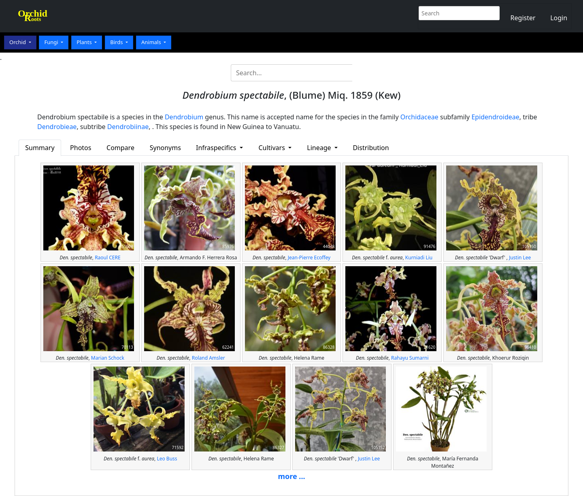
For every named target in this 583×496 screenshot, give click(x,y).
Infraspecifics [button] (217, 147)
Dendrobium (184, 116)
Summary (39, 147)
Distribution (371, 147)
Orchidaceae (419, 116)
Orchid (18, 42)
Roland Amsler (208, 357)
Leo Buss (167, 458)
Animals (151, 42)
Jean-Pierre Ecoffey (309, 257)
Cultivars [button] (272, 147)
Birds (117, 42)
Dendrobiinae (128, 126)
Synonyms (165, 147)
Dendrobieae (57, 126)
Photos (80, 147)
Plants (85, 42)
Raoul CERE (107, 257)
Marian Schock (107, 357)
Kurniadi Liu (418, 257)
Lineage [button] (319, 147)
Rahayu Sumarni (409, 357)
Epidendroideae (495, 116)
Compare (120, 147)
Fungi (52, 42)
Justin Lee (520, 257)
